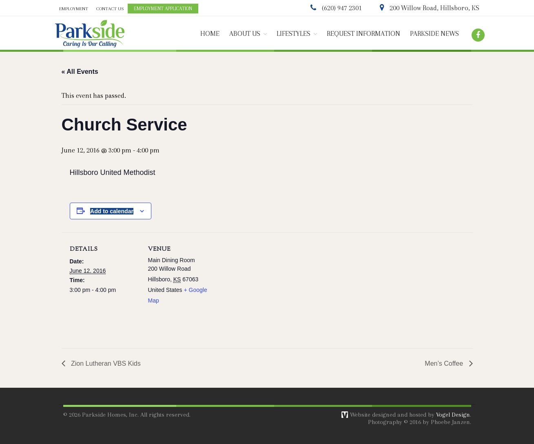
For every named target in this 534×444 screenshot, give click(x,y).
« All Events (80, 71)
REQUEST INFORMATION (363, 34)
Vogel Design (453, 414)
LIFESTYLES (293, 34)
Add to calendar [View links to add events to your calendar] (111, 211)
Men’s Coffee (445, 363)
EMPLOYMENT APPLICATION (163, 8)
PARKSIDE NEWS (434, 34)
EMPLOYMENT (73, 8)
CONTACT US (110, 8)
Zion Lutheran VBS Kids (105, 363)
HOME (209, 34)
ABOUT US (244, 34)
